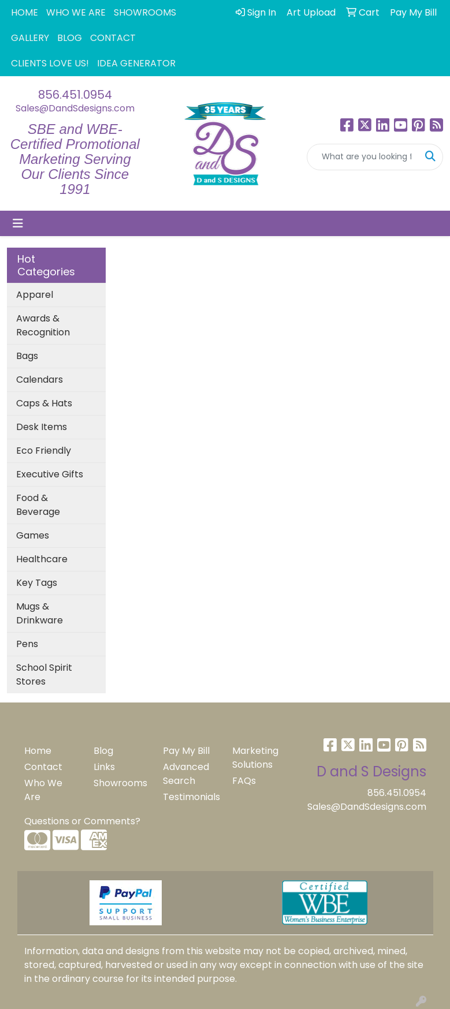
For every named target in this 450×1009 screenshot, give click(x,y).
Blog (103, 750)
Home (37, 750)
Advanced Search (186, 773)
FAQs (244, 780)
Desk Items (41, 427)
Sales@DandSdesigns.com (75, 108)
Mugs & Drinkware (39, 613)
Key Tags (36, 582)
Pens (27, 644)
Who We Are (43, 790)
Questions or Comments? (82, 821)
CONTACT (113, 37)
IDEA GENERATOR (136, 63)
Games (32, 535)
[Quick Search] (363, 157)
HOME (24, 12)
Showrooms (120, 783)
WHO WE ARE (76, 12)
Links (104, 766)
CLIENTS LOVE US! (50, 63)
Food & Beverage (38, 504)
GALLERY (30, 37)
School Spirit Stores (44, 674)
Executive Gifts (49, 474)
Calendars (39, 379)
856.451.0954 (75, 95)
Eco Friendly (43, 450)
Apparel (34, 294)
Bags (27, 356)
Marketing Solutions (255, 757)
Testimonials (190, 797)
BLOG (69, 37)
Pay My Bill (186, 750)
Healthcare (42, 559)
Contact (43, 766)
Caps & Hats (44, 403)
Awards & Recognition (43, 325)
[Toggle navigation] (18, 223)
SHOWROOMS (145, 12)
